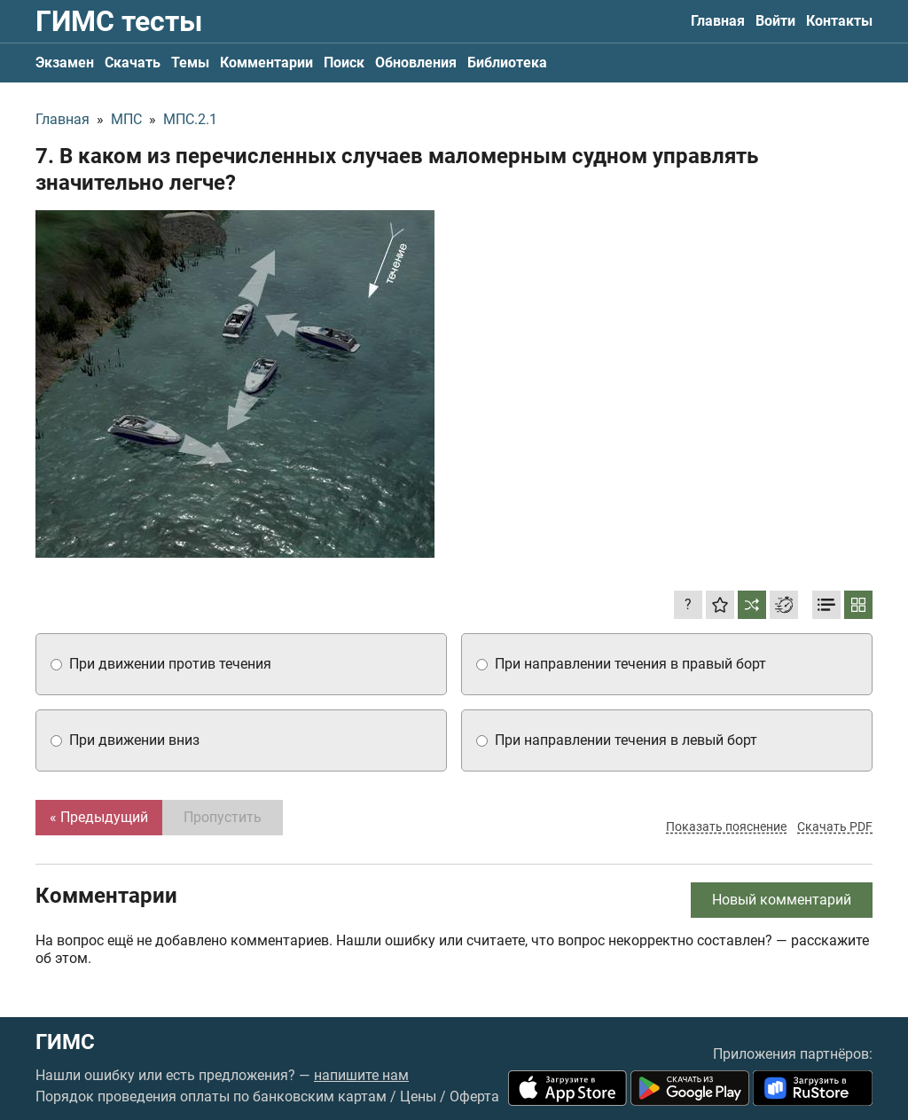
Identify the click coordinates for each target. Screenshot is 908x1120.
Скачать (132, 62)
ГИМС (65, 1042)
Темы (190, 62)
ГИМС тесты (118, 21)
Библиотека (507, 62)
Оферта (474, 1096)
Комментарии (266, 62)
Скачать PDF (835, 826)
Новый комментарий (781, 899)
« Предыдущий (99, 817)
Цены (418, 1096)
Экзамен (64, 62)
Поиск (344, 62)
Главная (718, 20)
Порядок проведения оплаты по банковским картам (211, 1096)
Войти (775, 20)
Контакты (839, 20)
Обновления (416, 62)
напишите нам (361, 1075)
